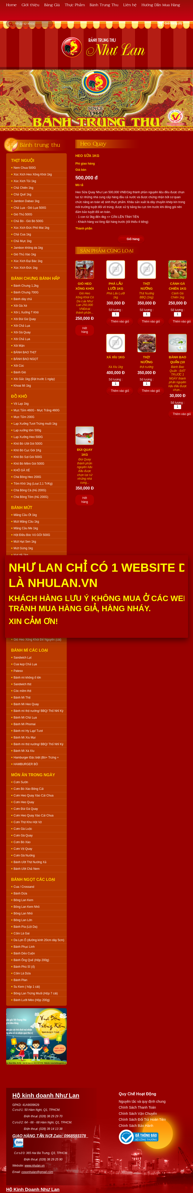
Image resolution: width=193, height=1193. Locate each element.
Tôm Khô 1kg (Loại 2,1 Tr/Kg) (33, 483)
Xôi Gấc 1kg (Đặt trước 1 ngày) (34, 379)
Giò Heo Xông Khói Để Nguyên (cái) (37, 639)
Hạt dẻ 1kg (21, 555)
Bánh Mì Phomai (25, 724)
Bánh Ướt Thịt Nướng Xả (30, 862)
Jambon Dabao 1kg (26, 201)
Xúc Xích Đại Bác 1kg (28, 261)
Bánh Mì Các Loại (29, 650)
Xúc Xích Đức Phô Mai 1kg (31, 227)
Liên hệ (130, 4)
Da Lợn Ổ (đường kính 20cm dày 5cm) (39, 940)
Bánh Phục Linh (24, 946)
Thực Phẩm (75, 4)
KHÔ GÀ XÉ (22, 470)
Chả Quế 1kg (22, 194)
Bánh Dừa (20, 893)
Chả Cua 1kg (22, 234)
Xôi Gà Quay (22, 332)
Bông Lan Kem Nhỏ (27, 907)
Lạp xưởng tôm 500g (27, 430)
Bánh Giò (20, 372)
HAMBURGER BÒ (26, 764)
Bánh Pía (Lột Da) (25, 926)
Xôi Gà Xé (20, 305)
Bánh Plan (20, 980)
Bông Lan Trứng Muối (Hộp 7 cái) (36, 993)
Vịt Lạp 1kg (21, 403)
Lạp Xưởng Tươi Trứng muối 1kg (35, 423)
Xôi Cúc (19, 365)
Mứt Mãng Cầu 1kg (26, 521)
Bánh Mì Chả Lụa (25, 717)
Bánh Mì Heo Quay (26, 704)
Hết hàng (84, 330)
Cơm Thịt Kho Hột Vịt (28, 822)
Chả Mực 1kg (22, 241)
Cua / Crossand (24, 887)
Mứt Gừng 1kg (23, 548)
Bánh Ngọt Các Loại (33, 879)
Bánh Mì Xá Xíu (24, 751)
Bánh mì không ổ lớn (27, 677)
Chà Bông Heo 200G (27, 477)
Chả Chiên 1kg (23, 187)
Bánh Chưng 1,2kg (26, 285)
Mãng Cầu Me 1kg (26, 528)
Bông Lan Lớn (23, 920)
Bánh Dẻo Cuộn (24, 953)
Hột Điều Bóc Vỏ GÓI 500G (32, 535)
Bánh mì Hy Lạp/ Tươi (28, 731)
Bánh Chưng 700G (26, 292)
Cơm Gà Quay (23, 835)
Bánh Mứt (21, 508)
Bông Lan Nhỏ (23, 913)
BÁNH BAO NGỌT (26, 359)
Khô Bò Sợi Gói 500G (28, 457)
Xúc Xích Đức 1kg (26, 267)
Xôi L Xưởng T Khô (26, 312)
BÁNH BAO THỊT (25, 352)
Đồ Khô (19, 396)
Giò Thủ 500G (23, 214)
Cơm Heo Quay (24, 802)
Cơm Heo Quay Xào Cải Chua (33, 795)
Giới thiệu (30, 4)
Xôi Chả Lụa (22, 325)
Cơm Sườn (21, 782)
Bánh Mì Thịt (22, 697)
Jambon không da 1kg (28, 247)
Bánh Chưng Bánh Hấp (35, 278)
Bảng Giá (52, 4)
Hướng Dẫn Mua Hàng (161, 4)
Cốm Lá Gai (21, 933)
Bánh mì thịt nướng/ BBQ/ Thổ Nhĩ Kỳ (39, 711)
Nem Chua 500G (25, 168)
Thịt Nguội (22, 160)
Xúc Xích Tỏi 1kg (25, 181)
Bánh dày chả (23, 299)
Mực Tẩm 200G (24, 417)
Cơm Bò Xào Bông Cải (28, 789)
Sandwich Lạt (22, 657)
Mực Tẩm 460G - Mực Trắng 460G (37, 410)
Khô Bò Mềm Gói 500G (29, 463)
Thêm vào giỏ (120, 321)
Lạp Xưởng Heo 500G (28, 437)
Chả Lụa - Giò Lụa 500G (30, 207)
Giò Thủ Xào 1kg (25, 254)
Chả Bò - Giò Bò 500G (28, 221)
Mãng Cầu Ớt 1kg (25, 515)
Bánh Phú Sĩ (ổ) (24, 966)
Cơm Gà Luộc (23, 829)
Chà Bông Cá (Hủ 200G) (30, 490)
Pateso (18, 671)
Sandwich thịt (22, 684)
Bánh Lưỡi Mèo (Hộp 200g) (32, 1000)
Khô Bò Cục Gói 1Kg (27, 450)
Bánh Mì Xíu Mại (25, 737)
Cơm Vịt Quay (23, 849)
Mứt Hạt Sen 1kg (25, 541)
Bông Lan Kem (23, 900)
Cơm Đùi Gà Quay (26, 809)
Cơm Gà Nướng (24, 855)
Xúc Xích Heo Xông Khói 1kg (33, 174)
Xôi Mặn (19, 345)
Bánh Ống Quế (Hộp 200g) (31, 960)
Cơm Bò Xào (22, 842)
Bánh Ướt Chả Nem (27, 869)
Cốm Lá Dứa (22, 973)
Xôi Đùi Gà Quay (25, 319)
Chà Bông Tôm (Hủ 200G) (31, 497)
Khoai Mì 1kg (22, 385)
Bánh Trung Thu (104, 4)
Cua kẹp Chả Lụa (25, 664)
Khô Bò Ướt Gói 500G (28, 443)
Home (11, 4)
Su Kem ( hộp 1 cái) (27, 986)
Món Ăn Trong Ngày (33, 775)
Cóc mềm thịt (22, 691)
